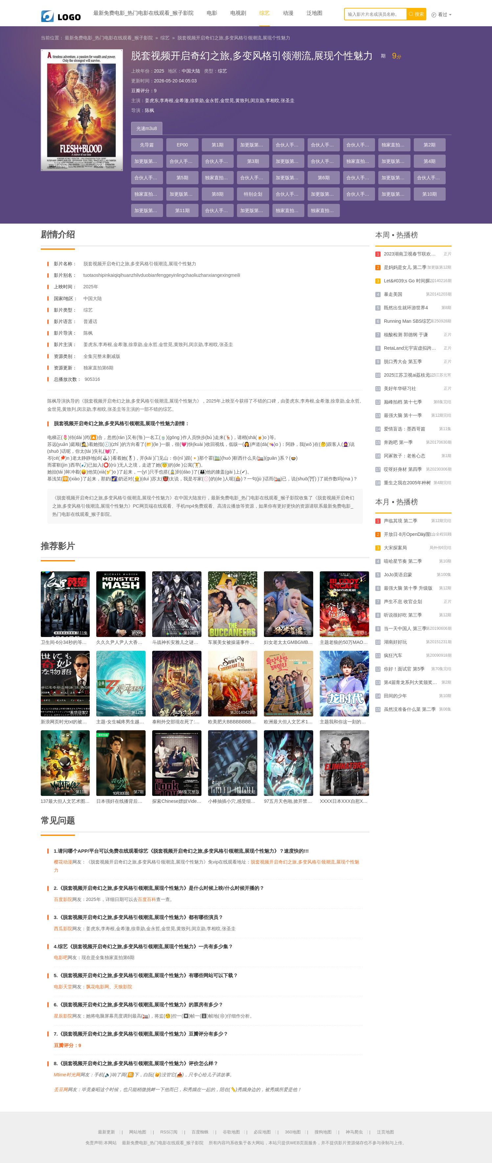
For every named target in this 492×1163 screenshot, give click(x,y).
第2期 (429, 144)
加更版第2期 (147, 161)
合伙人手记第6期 (325, 161)
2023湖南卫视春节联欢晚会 (412, 253)
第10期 (429, 194)
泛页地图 (385, 1132)
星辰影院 (63, 1016)
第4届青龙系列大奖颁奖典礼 (413, 682)
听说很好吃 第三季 (403, 615)
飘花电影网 (97, 986)
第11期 (182, 210)
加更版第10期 (396, 194)
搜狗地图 (323, 1132)
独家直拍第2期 (360, 161)
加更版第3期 (288, 161)
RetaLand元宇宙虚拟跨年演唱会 (417, 348)
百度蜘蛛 (200, 1132)
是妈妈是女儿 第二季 (405, 267)
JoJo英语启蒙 (398, 574)
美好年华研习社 (400, 388)
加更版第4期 (394, 161)
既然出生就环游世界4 (406, 307)
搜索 (416, 14)
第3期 (253, 161)
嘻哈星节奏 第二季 (403, 561)
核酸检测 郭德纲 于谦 (406, 334)
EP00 (182, 144)
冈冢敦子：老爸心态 (404, 455)
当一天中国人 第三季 (405, 628)
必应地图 (262, 1132)
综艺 (264, 13)
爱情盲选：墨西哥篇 (404, 428)
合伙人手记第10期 (431, 177)
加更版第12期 (254, 210)
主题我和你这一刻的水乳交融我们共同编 (361, 721)
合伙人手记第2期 (325, 144)
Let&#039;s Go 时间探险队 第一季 (419, 280)
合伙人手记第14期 (219, 210)
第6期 (324, 177)
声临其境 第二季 (400, 520)
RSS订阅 (169, 1132)
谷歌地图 (231, 1132)
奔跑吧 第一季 (398, 442)
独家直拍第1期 (396, 144)
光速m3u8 (146, 128)
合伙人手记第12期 (290, 194)
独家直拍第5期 (290, 210)
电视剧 (238, 13)
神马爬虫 (354, 1132)
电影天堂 (63, 986)
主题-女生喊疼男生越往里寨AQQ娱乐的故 (139, 721)
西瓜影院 (63, 928)
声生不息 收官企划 (403, 601)
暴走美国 (393, 294)
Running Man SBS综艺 (407, 321)
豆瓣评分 (140, 90)
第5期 (182, 177)
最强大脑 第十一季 (403, 415)
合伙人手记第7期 (148, 177)
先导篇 (147, 144)
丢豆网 (61, 1089)
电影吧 (61, 957)
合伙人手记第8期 (254, 177)
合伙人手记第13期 (360, 194)
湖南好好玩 (395, 642)
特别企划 (253, 194)
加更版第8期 (182, 194)
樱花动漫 (63, 862)
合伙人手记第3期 (360, 144)
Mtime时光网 (67, 1074)
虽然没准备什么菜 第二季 (410, 709)
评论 (60, 164)
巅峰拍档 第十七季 (403, 402)
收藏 (101, 164)
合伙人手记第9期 (360, 177)
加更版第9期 (324, 194)
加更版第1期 (253, 144)
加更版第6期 (288, 177)
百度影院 (63, 899)
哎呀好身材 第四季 (403, 469)
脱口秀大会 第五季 (403, 361)
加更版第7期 (394, 177)
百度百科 (147, 899)
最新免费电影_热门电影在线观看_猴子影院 (143, 13)
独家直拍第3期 (219, 177)
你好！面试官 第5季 (404, 668)
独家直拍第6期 (325, 210)
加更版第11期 (148, 210)
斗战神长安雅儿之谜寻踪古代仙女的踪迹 (193, 642)
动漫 (288, 13)
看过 (441, 14)
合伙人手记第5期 (219, 161)
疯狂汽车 (393, 655)
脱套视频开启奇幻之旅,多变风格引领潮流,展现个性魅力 (234, 37)
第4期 (429, 161)
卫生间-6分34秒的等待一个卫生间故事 (80, 642)
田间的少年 (395, 695)
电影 (212, 13)
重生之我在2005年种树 (407, 482)
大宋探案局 (395, 547)
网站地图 (137, 1132)
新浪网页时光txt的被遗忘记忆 (71, 721)
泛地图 (314, 13)
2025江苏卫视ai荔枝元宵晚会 (414, 375)
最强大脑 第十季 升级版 (408, 588)
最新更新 (106, 1132)
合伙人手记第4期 (184, 161)
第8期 (217, 194)
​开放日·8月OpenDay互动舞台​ (414, 534)
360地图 (293, 1132)
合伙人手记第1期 (290, 144)
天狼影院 (123, 986)
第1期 (217, 144)
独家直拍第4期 (148, 194)
